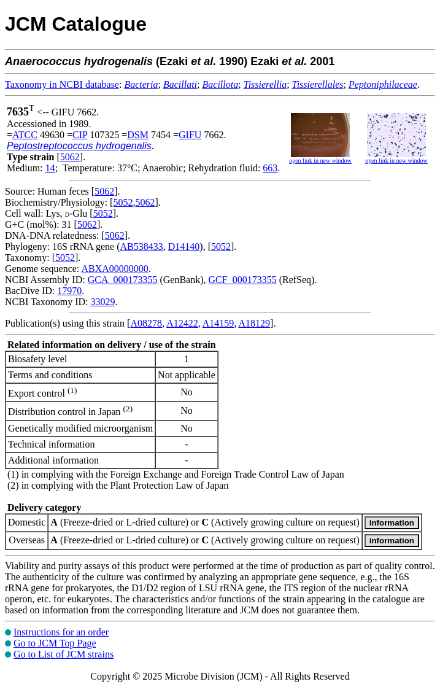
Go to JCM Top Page (55, 643)
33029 (102, 302)
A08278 (146, 323)
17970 (69, 290)
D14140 (184, 246)
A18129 (255, 323)
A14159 (218, 323)
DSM (138, 135)
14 (50, 168)
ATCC (24, 135)
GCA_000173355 (123, 279)
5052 (123, 202)
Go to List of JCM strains (64, 654)
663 (270, 168)
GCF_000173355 (243, 279)
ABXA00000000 (114, 268)
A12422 (182, 323)
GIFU (190, 135)
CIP (79, 135)
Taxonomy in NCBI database (62, 84)
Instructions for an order (61, 632)
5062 (70, 157)
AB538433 (141, 246)
